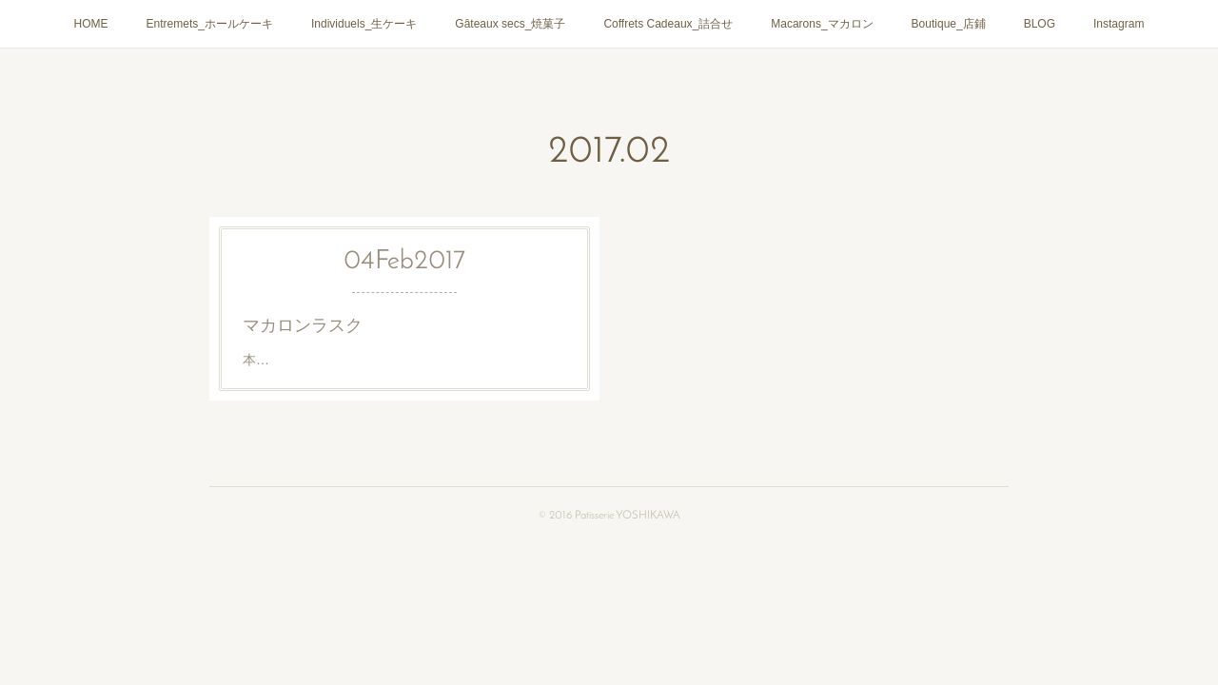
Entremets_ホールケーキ (210, 23)
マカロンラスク (303, 325)
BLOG (1039, 23)
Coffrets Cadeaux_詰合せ (668, 23)
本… (256, 359)
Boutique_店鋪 (949, 23)
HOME (91, 23)
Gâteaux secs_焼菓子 (510, 23)
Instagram (1118, 23)
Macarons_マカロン (822, 23)
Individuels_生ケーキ (364, 23)
